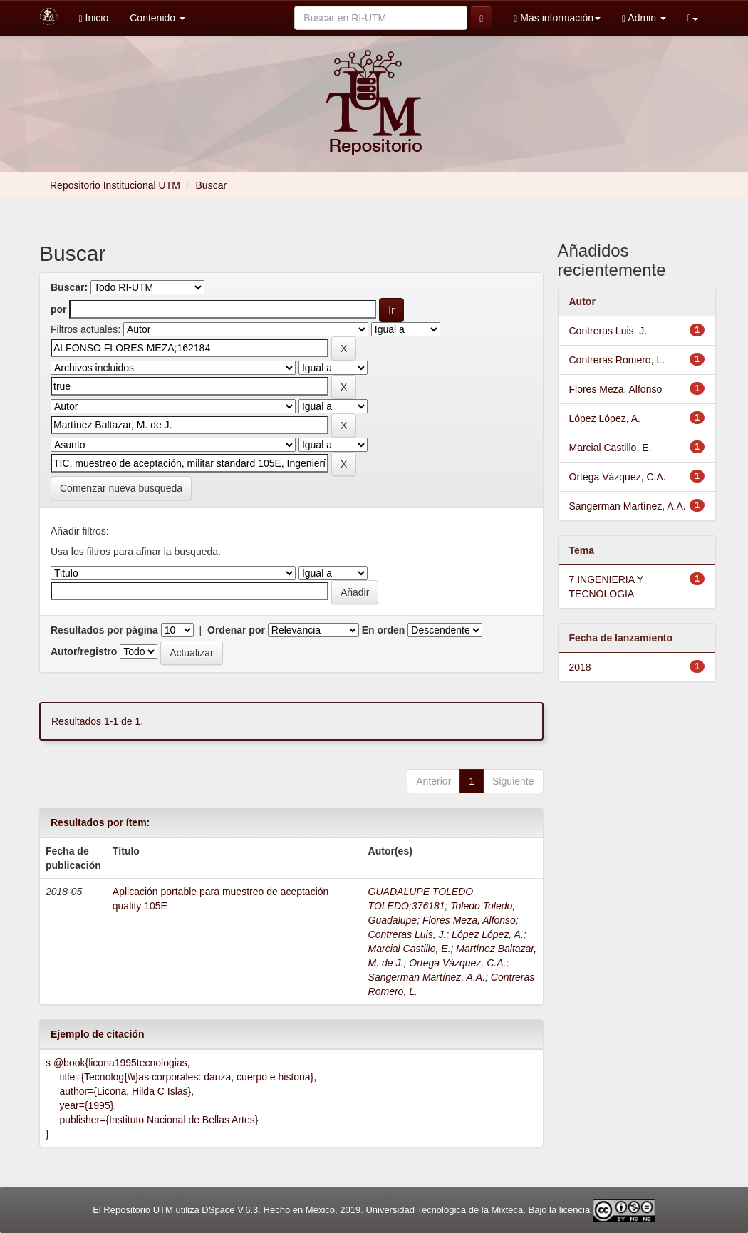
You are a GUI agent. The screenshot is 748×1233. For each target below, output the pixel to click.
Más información (557, 18)
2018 (580, 667)
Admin (644, 18)
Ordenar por (236, 630)
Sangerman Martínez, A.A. (426, 977)
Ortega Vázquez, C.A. (457, 963)
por (59, 309)
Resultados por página (104, 630)
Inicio (94, 18)
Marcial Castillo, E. (409, 948)
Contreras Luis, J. (407, 934)
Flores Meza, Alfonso (469, 920)
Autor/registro (84, 651)
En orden (383, 630)
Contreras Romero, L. (617, 360)
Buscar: (69, 287)
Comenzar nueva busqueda (121, 488)
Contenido (157, 18)
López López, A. (488, 934)
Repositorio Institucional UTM (115, 185)
